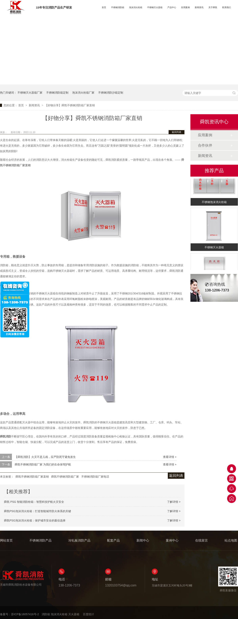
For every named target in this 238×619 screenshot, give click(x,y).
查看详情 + (170, 456)
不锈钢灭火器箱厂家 (29, 92)
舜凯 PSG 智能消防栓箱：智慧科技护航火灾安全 (34, 501)
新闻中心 (142, 540)
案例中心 (172, 540)
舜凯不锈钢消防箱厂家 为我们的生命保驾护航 (43, 464)
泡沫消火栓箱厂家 (83, 92)
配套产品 (113, 540)
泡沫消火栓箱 (135, 7)
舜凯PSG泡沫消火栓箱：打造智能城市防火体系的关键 (37, 511)
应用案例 (185, 7)
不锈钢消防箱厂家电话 (95, 476)
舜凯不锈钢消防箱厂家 (65, 476)
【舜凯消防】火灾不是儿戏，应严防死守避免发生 (45, 456)
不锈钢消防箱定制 (57, 92)
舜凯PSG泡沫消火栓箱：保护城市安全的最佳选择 (34, 520)
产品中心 (171, 7)
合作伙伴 (205, 145)
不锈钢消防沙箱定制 (110, 92)
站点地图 (231, 540)
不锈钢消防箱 (117, 7)
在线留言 (201, 540)
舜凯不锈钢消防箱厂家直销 (32, 476)
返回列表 (176, 132)
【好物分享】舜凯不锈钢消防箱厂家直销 (70, 105)
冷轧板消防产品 (79, 540)
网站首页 (6, 540)
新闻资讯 (199, 7)
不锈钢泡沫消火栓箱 (214, 202)
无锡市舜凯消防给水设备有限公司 (22, 578)
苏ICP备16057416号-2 (25, 614)
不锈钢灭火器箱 (154, 7)
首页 (104, 7)
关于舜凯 (212, 7)
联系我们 (226, 7)
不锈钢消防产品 (40, 540)
